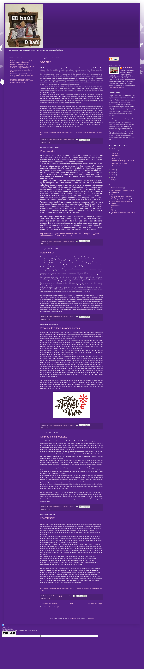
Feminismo (114, 192)
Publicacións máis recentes (49, 603)
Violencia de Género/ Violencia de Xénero (123, 212)
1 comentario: (67, 595)
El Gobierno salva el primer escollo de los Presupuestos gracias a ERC (21, 61)
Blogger (91, 618)
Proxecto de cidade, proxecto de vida (60, 328)
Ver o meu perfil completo (116, 87)
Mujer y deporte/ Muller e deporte (120, 197)
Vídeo (112, 210)
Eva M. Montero (127, 68)
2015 (112, 172)
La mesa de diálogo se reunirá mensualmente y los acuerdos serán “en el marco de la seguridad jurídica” (22, 66)
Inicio (71, 603)
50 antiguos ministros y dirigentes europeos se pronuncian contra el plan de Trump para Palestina (21, 80)
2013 (112, 177)
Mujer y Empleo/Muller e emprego (120, 199)
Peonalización (47, 518)
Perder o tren (47, 252)
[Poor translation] (12, 633)
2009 (112, 180)
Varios (112, 208)
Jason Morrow (74, 618)
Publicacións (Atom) (55, 607)
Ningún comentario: (68, 139)
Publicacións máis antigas (94, 603)
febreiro (115, 151)
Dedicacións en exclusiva (53, 436)
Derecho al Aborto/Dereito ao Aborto (121, 190)
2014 (112, 175)
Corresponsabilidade (117, 188)
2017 (112, 148)
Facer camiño (47, 151)
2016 (112, 170)
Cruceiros (45, 61)
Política (113, 203)
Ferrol (48, 142)
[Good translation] (5, 633)
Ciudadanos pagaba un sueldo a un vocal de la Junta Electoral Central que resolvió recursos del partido (21, 75)
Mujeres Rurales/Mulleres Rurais (120, 201)
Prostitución (114, 205)
